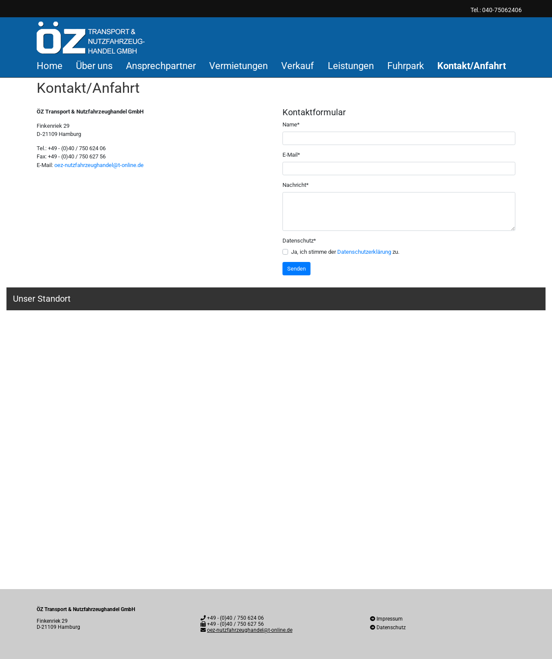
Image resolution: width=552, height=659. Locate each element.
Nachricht (295, 184)
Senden (296, 268)
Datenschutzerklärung (364, 252)
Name (291, 124)
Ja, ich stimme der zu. (345, 252)
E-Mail (291, 154)
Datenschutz (299, 240)
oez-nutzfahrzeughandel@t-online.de (99, 165)
